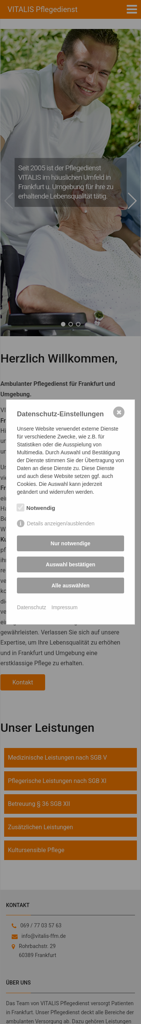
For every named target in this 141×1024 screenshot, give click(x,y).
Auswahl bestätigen (70, 564)
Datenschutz (31, 607)
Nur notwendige (71, 543)
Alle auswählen (70, 586)
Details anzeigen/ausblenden (61, 523)
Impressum (64, 607)
